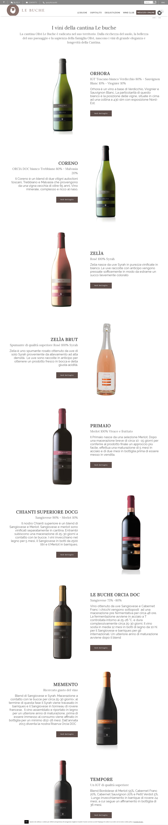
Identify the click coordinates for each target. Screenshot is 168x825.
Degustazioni (112, 12)
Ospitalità (96, 12)
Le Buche (82, 12)
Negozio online (146, 12)
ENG (163, 3)
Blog (14, 3)
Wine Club (128, 12)
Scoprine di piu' (138, 822)
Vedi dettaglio (101, 113)
